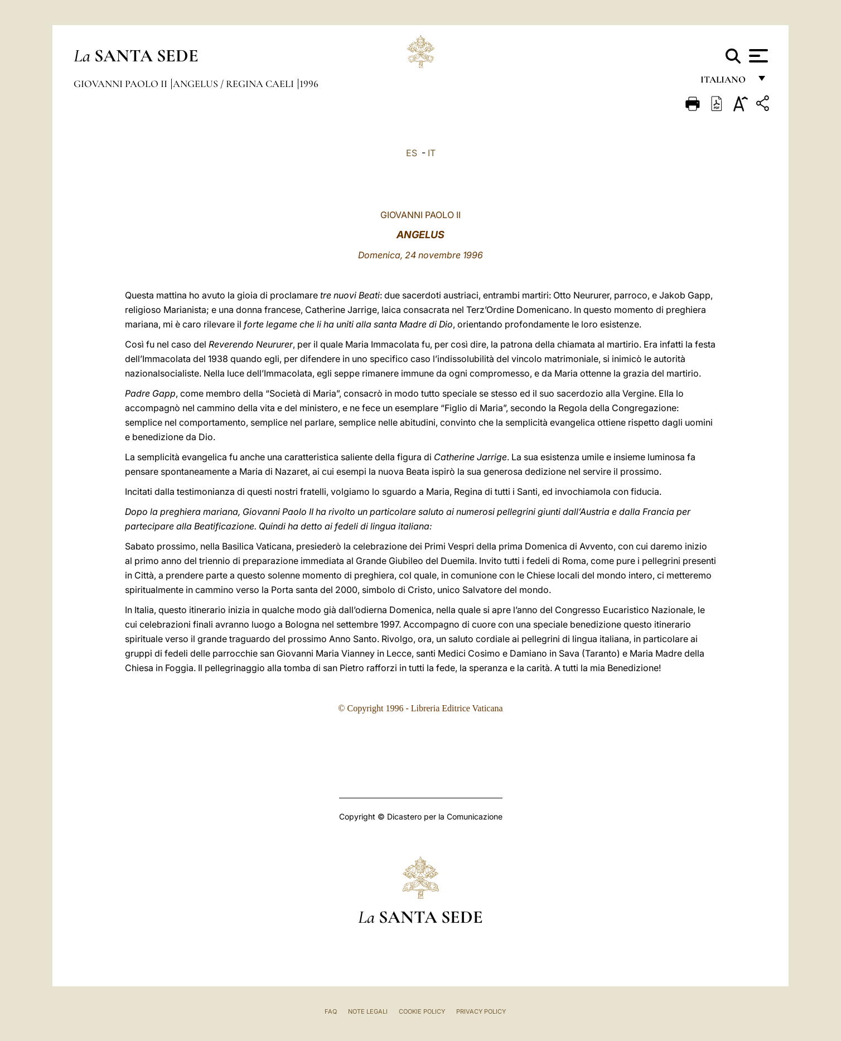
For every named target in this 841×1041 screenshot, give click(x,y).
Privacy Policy (481, 1011)
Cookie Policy (422, 1011)
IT (432, 152)
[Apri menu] (757, 55)
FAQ (331, 1011)
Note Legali (368, 1011)
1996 (308, 84)
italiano (725, 82)
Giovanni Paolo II (122, 84)
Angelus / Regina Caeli (234, 84)
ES (411, 152)
